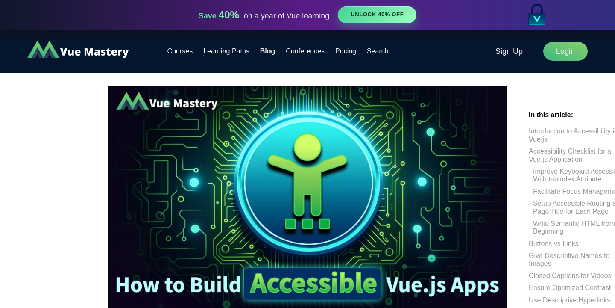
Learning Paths (226, 51)
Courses (180, 51)
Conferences (305, 51)
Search (378, 51)
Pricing (345, 51)
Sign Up (509, 51)
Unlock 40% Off (377, 14)
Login (565, 51)
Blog (267, 51)
